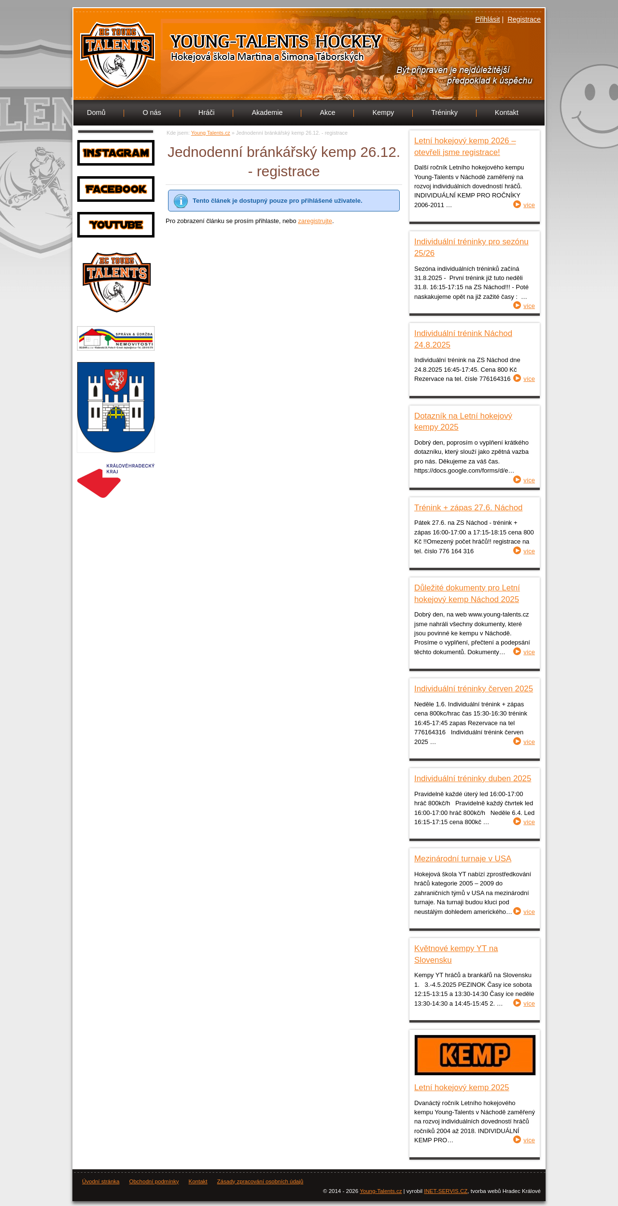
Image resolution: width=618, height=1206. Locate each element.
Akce (327, 112)
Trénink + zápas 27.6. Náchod (468, 507)
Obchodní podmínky (154, 1181)
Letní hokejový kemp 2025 (461, 1087)
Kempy (383, 112)
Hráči (206, 112)
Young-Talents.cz (381, 1191)
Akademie (267, 112)
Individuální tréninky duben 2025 (472, 778)
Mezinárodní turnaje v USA (462, 858)
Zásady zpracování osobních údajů (260, 1181)
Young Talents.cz (205, 52)
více (529, 205)
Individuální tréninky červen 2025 (473, 688)
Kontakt (507, 112)
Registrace (524, 19)
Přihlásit (487, 19)
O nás (151, 112)
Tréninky (444, 112)
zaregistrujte (315, 220)
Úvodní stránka (100, 1181)
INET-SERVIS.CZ (445, 1191)
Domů (96, 112)
